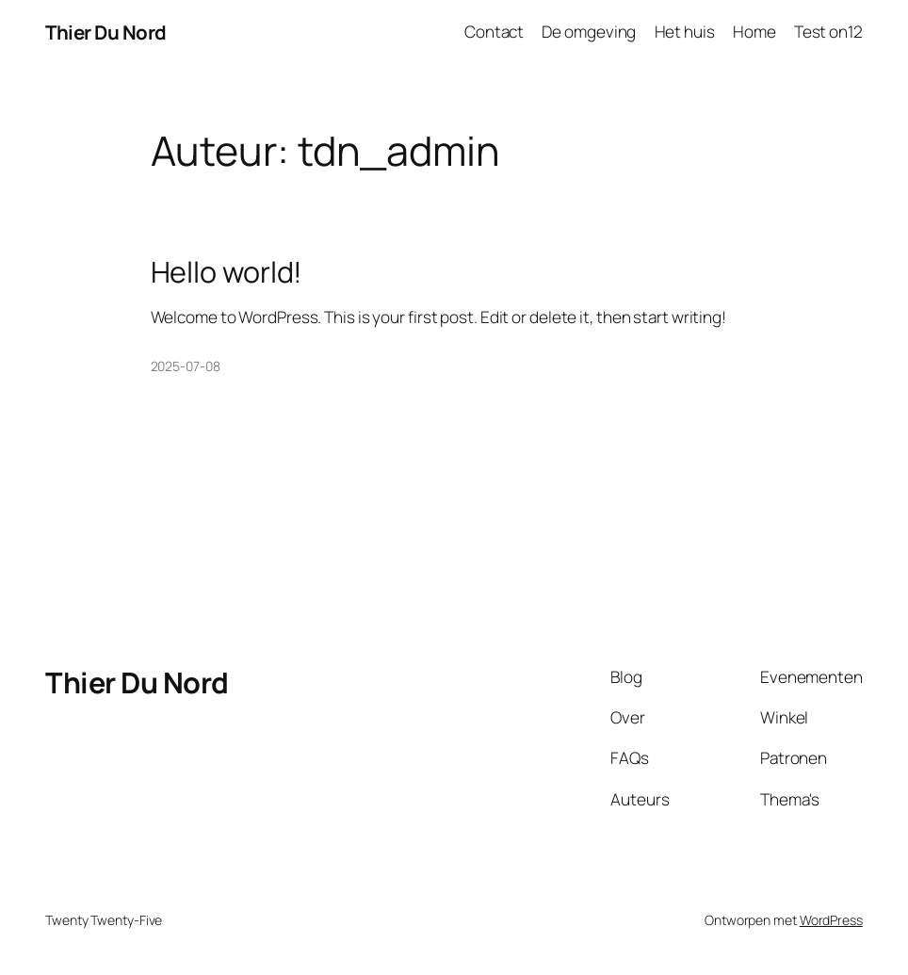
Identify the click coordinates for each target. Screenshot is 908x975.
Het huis (685, 31)
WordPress (831, 920)
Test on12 (828, 31)
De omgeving (589, 31)
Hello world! (227, 271)
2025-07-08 (185, 366)
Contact (494, 31)
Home (754, 31)
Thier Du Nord (106, 32)
